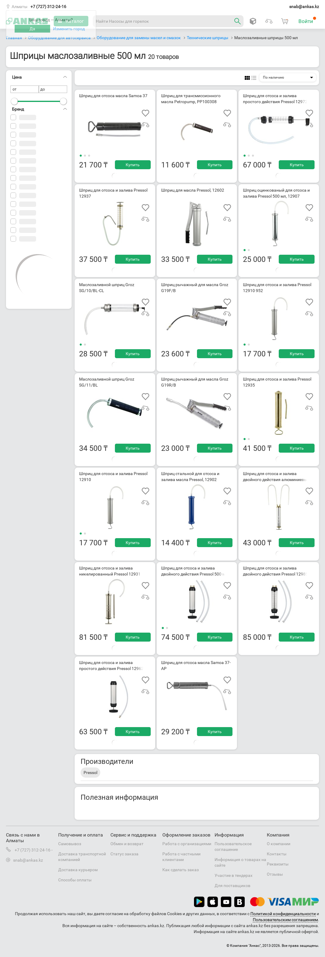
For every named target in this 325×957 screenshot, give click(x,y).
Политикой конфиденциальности (283, 913)
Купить (133, 164)
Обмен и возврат (127, 843)
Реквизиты (278, 864)
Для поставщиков (232, 885)
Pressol (90, 772)
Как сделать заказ (180, 869)
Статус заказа (124, 853)
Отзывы (275, 874)
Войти (307, 20)
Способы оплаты (75, 879)
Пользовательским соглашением (285, 919)
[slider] (14, 101)
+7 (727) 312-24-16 (48, 6)
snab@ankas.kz (304, 6)
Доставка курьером (78, 869)
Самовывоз (69, 843)
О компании (278, 843)
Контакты (277, 853)
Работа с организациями (186, 843)
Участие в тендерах (233, 875)
